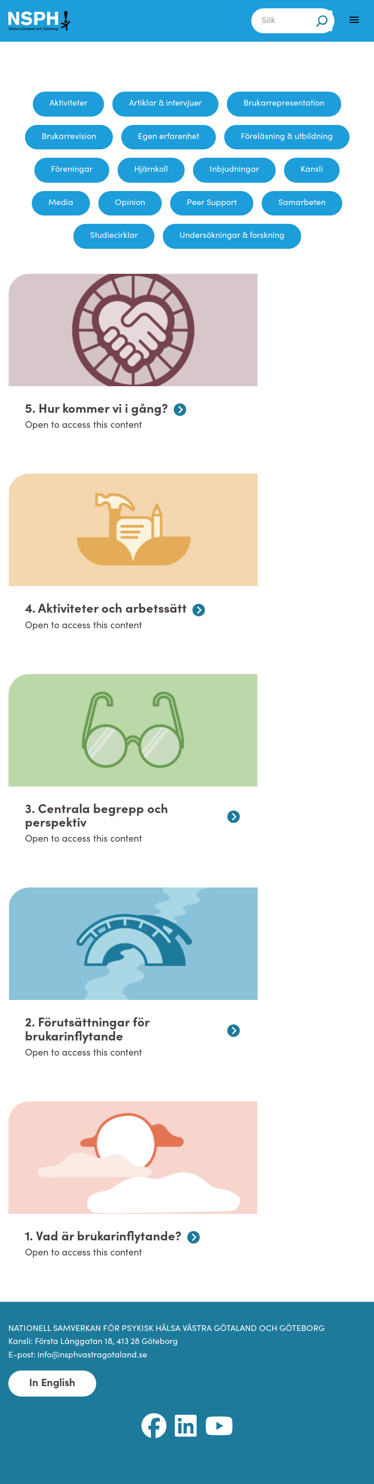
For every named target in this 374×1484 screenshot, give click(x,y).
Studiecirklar (114, 236)
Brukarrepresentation (284, 103)
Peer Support (212, 203)
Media (60, 203)
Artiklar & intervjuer (165, 103)
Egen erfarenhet (168, 137)
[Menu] (354, 19)
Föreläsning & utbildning (287, 137)
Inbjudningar (234, 170)
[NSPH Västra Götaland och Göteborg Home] (44, 20)
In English (52, 1383)
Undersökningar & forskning (232, 236)
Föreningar (72, 170)
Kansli (312, 170)
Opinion (130, 203)
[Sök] (322, 20)
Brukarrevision (69, 137)
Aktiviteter (68, 103)
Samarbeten (302, 203)
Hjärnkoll (151, 170)
